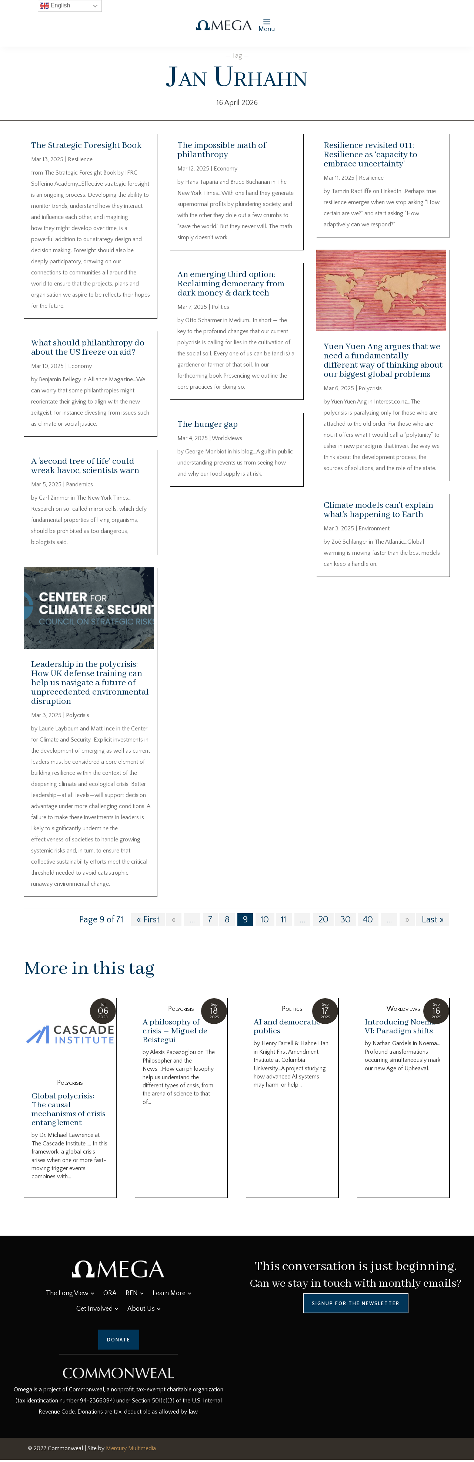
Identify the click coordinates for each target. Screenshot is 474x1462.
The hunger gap (207, 424)
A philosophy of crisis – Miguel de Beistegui (175, 1034)
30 (345, 922)
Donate (118, 1342)
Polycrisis (77, 717)
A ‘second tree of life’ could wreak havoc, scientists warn (85, 466)
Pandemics (79, 484)
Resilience (80, 159)
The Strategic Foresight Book (86, 145)
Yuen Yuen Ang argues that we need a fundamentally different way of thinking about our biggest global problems (383, 360)
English (55, 5)
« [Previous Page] (173, 922)
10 (265, 922)
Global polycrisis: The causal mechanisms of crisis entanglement (68, 1112)
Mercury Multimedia (131, 1450)
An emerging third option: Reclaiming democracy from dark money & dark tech (230, 283)
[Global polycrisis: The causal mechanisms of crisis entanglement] (70, 1038)
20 (323, 922)
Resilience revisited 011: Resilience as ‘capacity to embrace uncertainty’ (370, 154)
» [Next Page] (407, 922)
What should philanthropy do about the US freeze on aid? (87, 348)
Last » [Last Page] (433, 922)
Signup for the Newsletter (356, 1306)
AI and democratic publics (287, 1029)
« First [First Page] (148, 922)
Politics (220, 307)
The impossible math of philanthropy (221, 150)
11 (283, 922)
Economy (80, 366)
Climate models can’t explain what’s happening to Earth (378, 510)
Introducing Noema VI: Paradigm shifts (400, 1029)
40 (368, 922)
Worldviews (227, 438)
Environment (374, 528)
